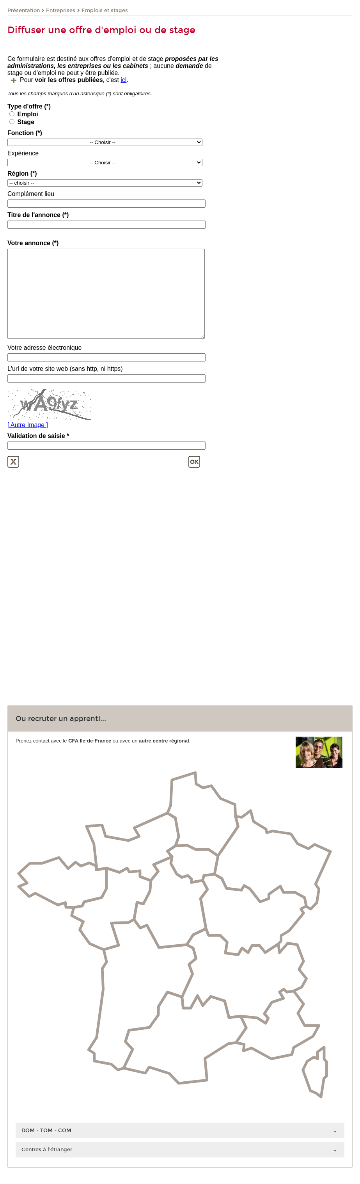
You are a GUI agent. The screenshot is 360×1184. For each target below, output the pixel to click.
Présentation (23, 10)
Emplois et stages (105, 10)
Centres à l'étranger (46, 1150)
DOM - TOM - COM (46, 1130)
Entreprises (60, 10)
